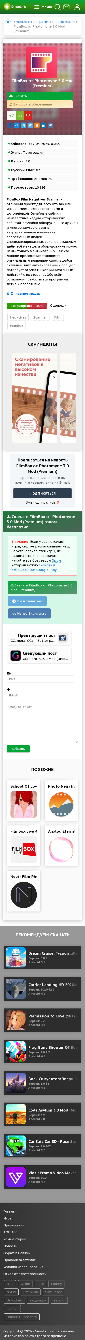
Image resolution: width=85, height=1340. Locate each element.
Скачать (18, 96)
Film (57, 317)
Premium (30, 1292)
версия (59, 1300)
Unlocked (14, 1300)
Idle (40, 1284)
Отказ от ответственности (25, 1274)
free (9, 1284)
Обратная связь (16, 1253)
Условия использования (23, 1267)
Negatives (18, 317)
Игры (7, 1218)
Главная (10, 1211)
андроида (38, 1300)
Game (25, 1284)
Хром (56, 560)
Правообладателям (19, 1260)
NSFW (11, 1292)
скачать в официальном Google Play (34, 567)
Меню (43, 7)
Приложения (13, 1225)
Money (56, 1284)
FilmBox (16, 325)
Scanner (40, 317)
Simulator (53, 1292)
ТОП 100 (10, 1232)
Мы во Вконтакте (29, 613)
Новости (10, 1246)
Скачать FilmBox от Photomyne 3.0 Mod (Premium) (41, 587)
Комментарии (14, 1239)
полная (12, 1308)
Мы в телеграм (27, 601)
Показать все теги (21, 1317)
